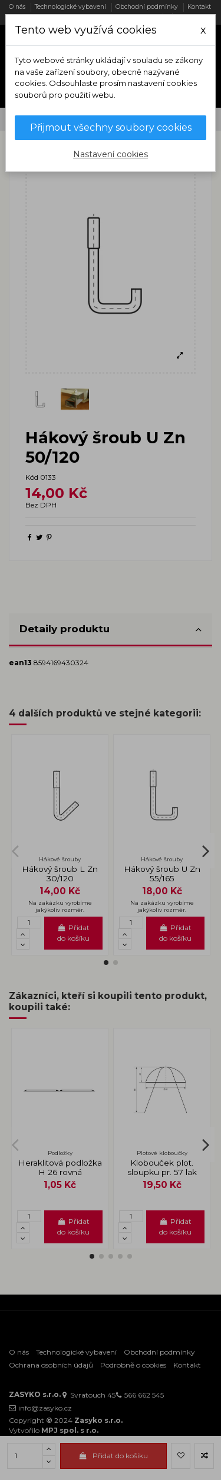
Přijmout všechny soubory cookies (111, 127)
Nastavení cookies (110, 154)
